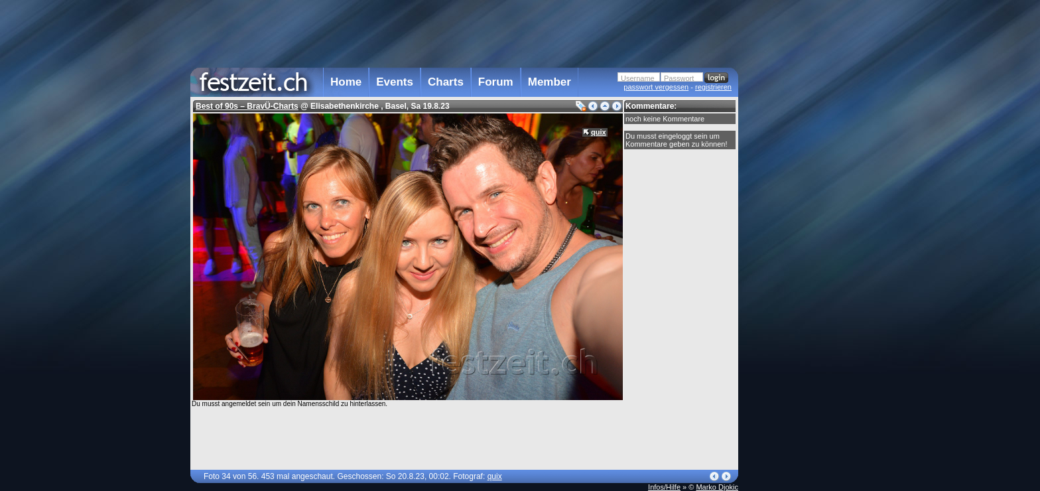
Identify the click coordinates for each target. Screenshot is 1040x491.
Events (394, 82)
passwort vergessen (655, 87)
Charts (446, 82)
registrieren (713, 87)
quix (598, 132)
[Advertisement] (797, 267)
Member (549, 82)
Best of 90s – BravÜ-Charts (247, 106)
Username (638, 78)
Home (345, 82)
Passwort (679, 78)
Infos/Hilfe (664, 487)
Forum (495, 82)
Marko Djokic (717, 487)
